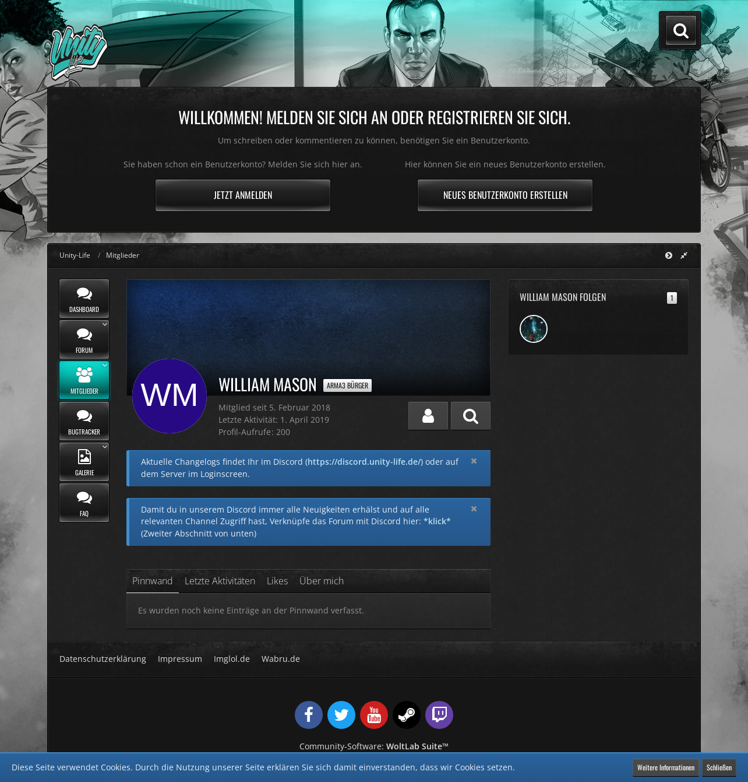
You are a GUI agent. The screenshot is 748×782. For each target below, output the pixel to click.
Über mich (321, 580)
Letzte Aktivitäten (220, 580)
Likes (277, 580)
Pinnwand (152, 580)
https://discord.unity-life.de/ (364, 461)
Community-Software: (374, 746)
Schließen (719, 767)
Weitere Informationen (665, 767)
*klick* (437, 521)
